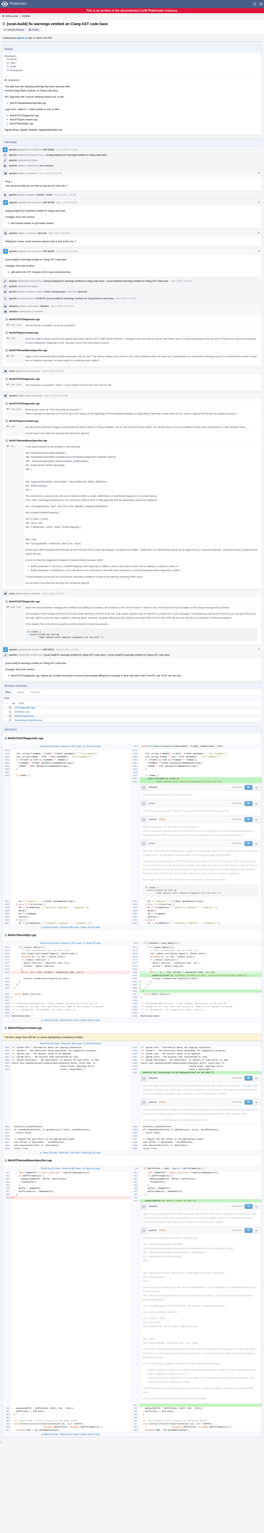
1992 (11, 338)
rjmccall (41, 233)
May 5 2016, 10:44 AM (62, 306)
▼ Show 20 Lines (92, 746)
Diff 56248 (48, 251)
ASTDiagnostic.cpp (25, 707)
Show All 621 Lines (69, 1020)
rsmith (13, 66)
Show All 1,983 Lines (71, 1043)
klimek (13, 59)
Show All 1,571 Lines (71, 943)
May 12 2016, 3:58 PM (53, 593)
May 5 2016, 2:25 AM (181, 281)
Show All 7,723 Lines (69, 1152)
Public (35, 29)
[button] (261, 4)
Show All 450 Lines (71, 1168)
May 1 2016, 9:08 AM (66, 202)
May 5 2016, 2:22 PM (52, 371)
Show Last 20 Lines (90, 927)
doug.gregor (16, 70)
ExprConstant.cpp (24, 716)
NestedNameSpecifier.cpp (28, 720)
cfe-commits (46, 165)
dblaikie (13, 306)
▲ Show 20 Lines (49, 927)
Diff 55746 (48, 202)
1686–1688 (14, 325)
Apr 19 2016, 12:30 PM (50, 173)
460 (10, 356)
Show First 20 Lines (49, 746)
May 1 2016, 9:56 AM (59, 233)
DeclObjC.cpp (22, 711)
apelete (20, 38)
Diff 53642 (48, 149)
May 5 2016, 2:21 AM (66, 251)
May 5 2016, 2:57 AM (126, 298)
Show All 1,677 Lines (71, 746)
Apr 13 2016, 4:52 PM (67, 149)
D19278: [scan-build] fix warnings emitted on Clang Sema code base (74, 298)
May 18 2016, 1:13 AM (67, 649)
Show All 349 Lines (69, 927)
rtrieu (13, 62)
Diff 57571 (48, 649)
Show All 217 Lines (69, 1434)
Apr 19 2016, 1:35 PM (65, 195)
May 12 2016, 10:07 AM (56, 395)
